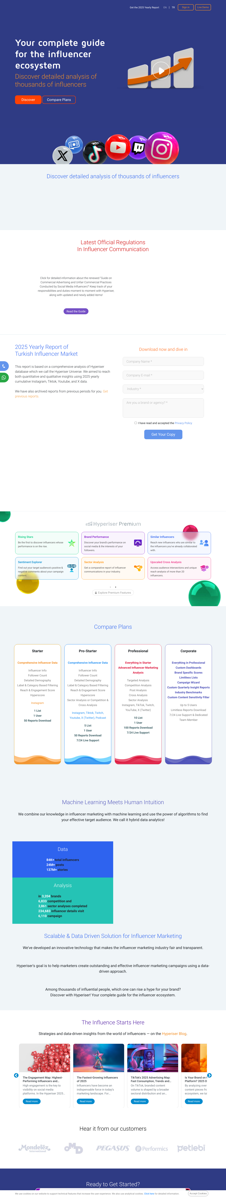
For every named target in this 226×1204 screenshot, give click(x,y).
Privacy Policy (183, 423)
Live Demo (203, 7)
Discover (28, 99)
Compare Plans (59, 99)
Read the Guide (76, 311)
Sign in (185, 7)
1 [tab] (110, 587)
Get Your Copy (163, 434)
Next (209, 1039)
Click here (149, 1193)
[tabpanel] (47, 555)
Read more (29, 1065)
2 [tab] (115, 587)
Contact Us (67, 1163)
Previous (16, 1039)
